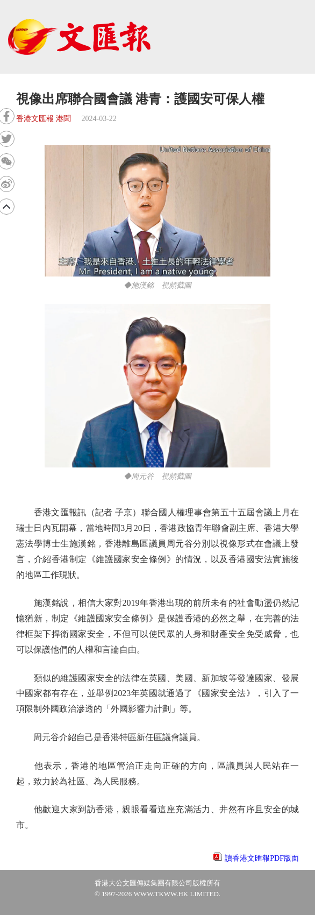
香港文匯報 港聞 (43, 119)
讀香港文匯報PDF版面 (262, 858)
